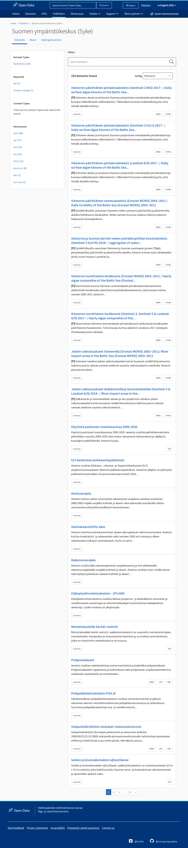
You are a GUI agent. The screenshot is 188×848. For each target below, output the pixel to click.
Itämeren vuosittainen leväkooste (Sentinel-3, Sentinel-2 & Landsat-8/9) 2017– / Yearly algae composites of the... (120, 316)
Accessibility (58, 828)
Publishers (59, 13)
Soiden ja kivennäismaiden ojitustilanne (99, 760)
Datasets (30, 13)
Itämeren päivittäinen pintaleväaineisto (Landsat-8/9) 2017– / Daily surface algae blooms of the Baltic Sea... (119, 165)
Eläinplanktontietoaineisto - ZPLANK (97, 593)
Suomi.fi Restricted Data (166, 13)
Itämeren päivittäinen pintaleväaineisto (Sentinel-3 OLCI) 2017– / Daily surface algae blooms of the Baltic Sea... (118, 127)
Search (104, 5)
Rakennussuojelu (83, 560)
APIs (44, 13)
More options (133, 13)
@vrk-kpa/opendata (163, 841)
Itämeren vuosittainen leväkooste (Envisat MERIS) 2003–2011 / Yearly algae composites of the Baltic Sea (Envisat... (121, 278)
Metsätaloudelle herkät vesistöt (94, 626)
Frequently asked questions (83, 828)
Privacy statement (37, 828)
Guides (95, 13)
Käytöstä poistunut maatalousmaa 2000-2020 (104, 427)
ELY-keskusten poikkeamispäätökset (97, 460)
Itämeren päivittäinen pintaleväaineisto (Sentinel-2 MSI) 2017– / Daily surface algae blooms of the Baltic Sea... (121, 89)
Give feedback (16, 828)
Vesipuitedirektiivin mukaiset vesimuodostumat (106, 726)
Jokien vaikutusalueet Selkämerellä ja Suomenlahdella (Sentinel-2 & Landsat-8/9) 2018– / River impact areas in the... (120, 391)
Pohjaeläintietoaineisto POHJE (93, 693)
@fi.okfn (136, 841)
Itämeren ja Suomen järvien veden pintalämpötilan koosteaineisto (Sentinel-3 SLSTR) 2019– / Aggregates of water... (119, 240)
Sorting (138, 76)
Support (112, 13)
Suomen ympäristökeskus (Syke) (47, 23)
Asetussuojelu (81, 493)
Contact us (108, 828)
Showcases (77, 13)
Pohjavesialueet (82, 660)
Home (15, 13)
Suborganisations (51, 40)
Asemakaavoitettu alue (88, 526)
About (33, 40)
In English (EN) (167, 5)
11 (130, 792)
